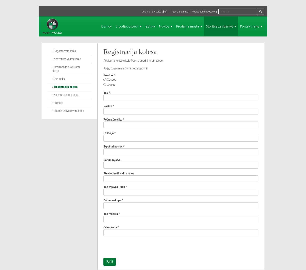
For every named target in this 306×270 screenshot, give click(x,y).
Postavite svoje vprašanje (69, 110)
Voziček (160, 11)
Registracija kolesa (66, 86)
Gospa (111, 84)
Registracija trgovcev (203, 11)
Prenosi (58, 102)
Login (145, 11)
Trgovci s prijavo (179, 11)
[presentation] (133, 246)
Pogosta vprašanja (65, 50)
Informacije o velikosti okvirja (66, 68)
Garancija (59, 78)
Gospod (111, 79)
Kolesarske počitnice (66, 94)
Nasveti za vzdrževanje (67, 58)
